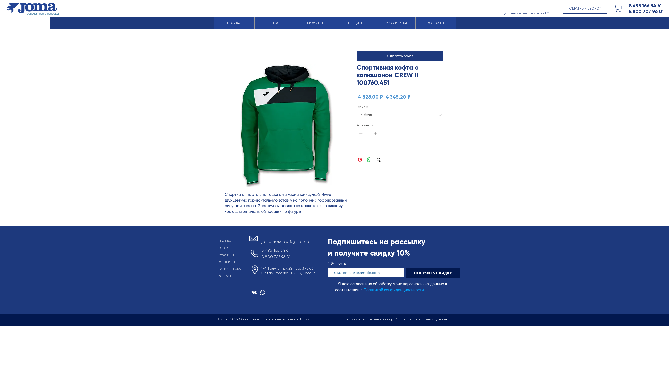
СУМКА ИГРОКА (230, 269)
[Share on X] (379, 160)
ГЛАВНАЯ (225, 241)
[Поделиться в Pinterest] (360, 160)
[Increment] (376, 133)
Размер (363, 107)
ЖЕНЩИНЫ (227, 262)
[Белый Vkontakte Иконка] (254, 292)
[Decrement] (360, 133)
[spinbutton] (368, 133)
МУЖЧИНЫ (226, 255)
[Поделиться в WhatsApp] (369, 160)
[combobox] (400, 115)
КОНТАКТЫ (226, 275)
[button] (585, 9)
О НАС (223, 248)
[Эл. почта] (364, 272)
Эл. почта (337, 263)
